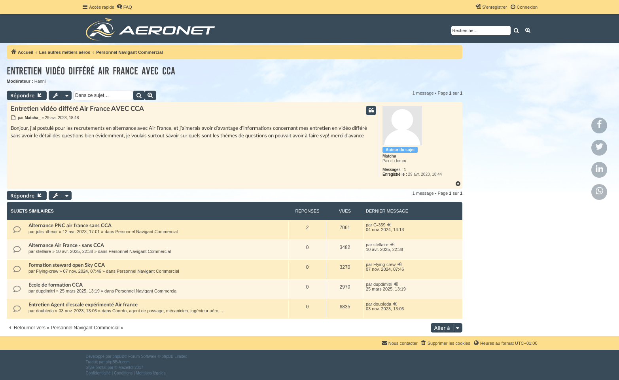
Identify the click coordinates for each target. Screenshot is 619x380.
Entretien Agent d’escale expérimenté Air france (83, 305)
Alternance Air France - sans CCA (66, 245)
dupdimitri (45, 291)
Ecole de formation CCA (55, 285)
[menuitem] (124, 7)
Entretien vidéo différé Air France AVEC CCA (91, 71)
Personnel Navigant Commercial (146, 231)
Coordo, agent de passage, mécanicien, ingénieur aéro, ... (168, 310)
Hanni (40, 81)
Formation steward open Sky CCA (66, 265)
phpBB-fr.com (118, 362)
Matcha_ (390, 156)
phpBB (118, 356)
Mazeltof (125, 367)
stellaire (43, 251)
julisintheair (47, 231)
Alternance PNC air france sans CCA (70, 225)
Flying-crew (47, 271)
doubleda (45, 310)
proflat (101, 367)
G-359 (379, 224)
